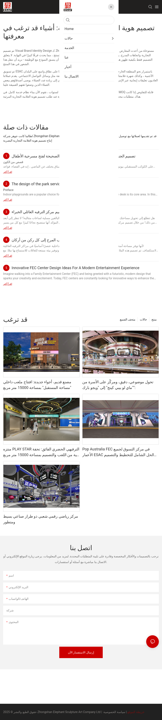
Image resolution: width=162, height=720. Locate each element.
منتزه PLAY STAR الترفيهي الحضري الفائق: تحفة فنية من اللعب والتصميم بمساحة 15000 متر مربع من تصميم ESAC (41, 452)
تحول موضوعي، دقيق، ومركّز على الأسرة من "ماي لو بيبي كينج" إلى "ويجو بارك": (117, 385)
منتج (154, 319)
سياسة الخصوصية (114, 712)
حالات (143, 319)
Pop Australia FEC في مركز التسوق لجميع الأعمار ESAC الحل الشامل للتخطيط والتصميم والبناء (118, 452)
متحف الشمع (127, 319)
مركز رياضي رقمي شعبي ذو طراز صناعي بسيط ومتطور (40, 519)
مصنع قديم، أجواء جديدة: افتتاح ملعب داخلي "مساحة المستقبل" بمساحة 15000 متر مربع (37, 385)
